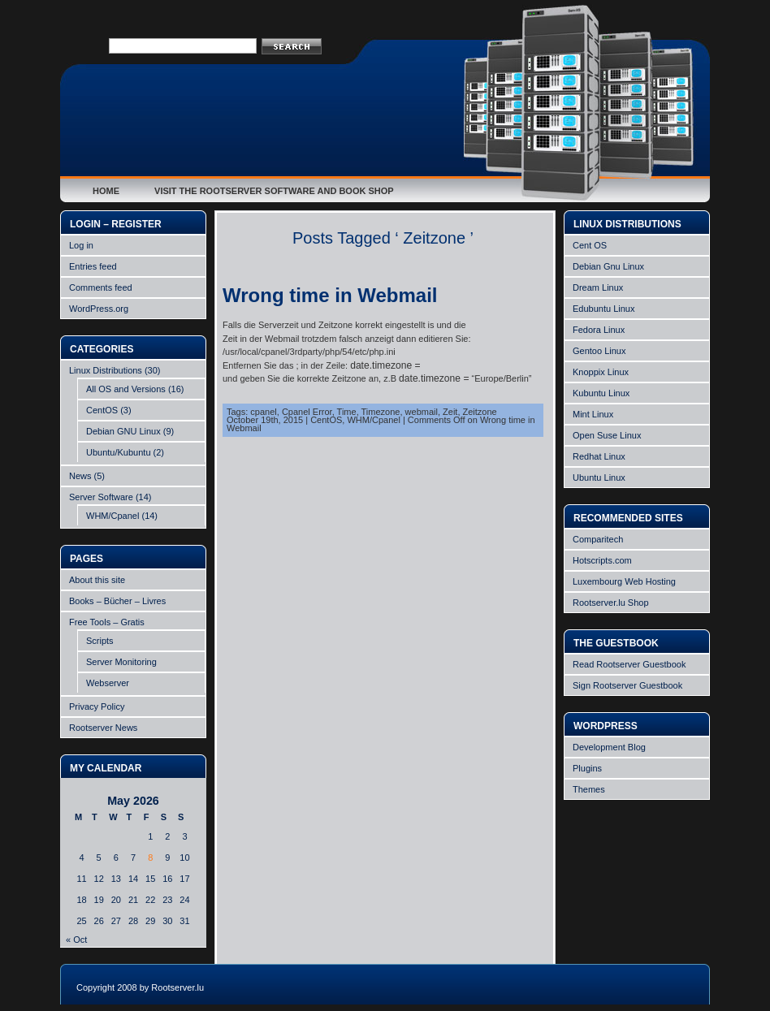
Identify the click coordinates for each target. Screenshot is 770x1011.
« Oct (76, 939)
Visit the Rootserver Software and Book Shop (274, 191)
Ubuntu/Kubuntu (118, 452)
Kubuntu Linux (601, 393)
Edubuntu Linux (603, 308)
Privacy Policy (96, 706)
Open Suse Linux (607, 435)
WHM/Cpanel (112, 516)
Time (347, 412)
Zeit (450, 412)
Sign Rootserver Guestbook (627, 685)
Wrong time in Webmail (330, 295)
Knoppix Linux (601, 372)
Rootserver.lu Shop (611, 602)
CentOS (102, 410)
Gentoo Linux (599, 351)
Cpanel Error (307, 412)
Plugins (587, 768)
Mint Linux (593, 414)
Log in (81, 245)
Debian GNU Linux (123, 431)
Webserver (107, 683)
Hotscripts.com (602, 560)
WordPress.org (98, 308)
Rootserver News (103, 727)
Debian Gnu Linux (608, 266)
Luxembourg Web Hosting (624, 581)
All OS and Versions (126, 389)
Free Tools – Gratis (107, 622)
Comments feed (100, 287)
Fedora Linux (599, 330)
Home (106, 191)
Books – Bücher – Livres (117, 601)
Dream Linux (598, 287)
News (80, 476)
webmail (421, 412)
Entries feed (93, 266)
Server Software (101, 497)
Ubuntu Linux (599, 477)
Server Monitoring (121, 662)
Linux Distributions (105, 370)
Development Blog (609, 747)
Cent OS (590, 245)
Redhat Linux (599, 456)
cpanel (263, 412)
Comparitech (598, 539)
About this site (97, 580)
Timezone (380, 412)
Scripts (100, 641)
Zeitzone (480, 412)
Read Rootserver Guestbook (629, 664)
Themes (589, 789)
